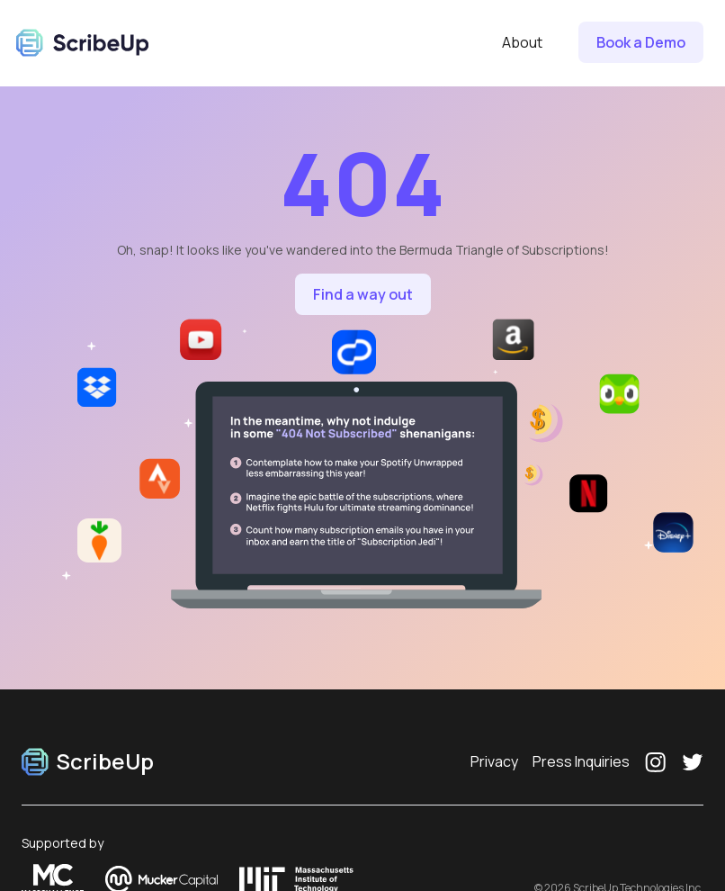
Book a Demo (640, 42)
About (522, 42)
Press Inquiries (581, 761)
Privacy (494, 761)
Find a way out (363, 294)
